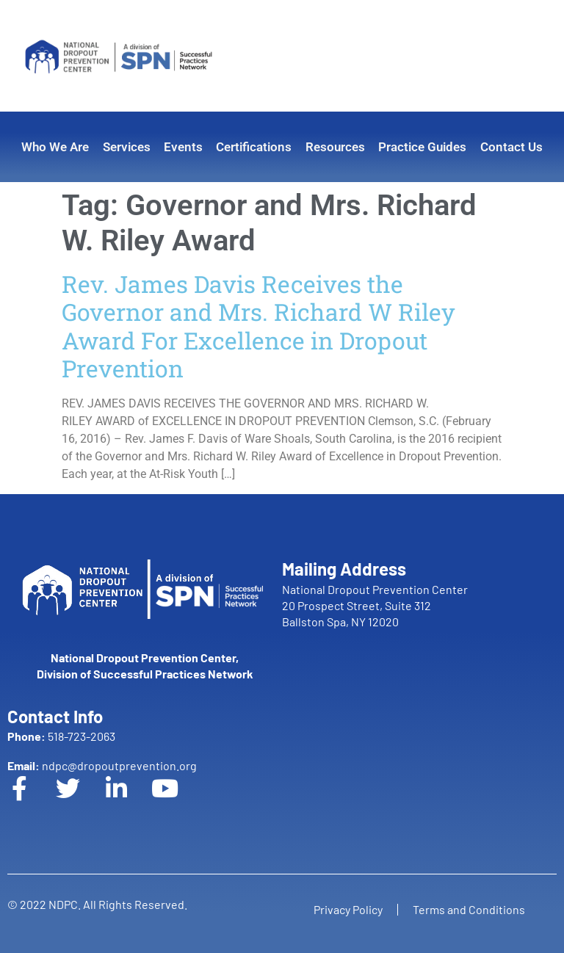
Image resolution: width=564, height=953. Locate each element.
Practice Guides (422, 146)
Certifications (254, 146)
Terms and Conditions (469, 909)
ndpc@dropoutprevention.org (102, 765)
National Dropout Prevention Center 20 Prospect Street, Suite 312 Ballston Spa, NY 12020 (375, 605)
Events (183, 146)
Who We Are (55, 146)
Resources (335, 146)
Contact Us (511, 146)
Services (127, 146)
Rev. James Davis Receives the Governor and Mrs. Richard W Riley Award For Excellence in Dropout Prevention (258, 326)
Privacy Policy (348, 909)
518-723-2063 (61, 736)
